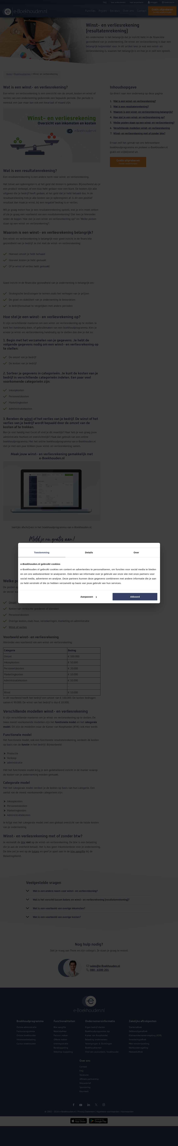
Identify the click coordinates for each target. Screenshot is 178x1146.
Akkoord (135, 596)
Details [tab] (89, 552)
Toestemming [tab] (42, 552)
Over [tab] (136, 552)
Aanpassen (88, 596)
